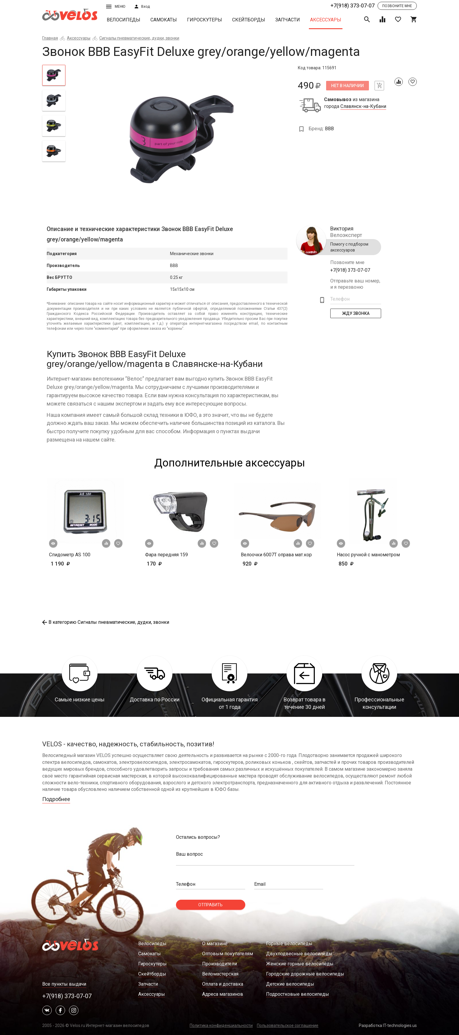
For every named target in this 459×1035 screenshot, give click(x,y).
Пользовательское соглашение (287, 1025)
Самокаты (163, 20)
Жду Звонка (356, 313)
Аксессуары (325, 20)
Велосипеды (123, 20)
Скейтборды (248, 20)
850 (363, 563)
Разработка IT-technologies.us (388, 1025)
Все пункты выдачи (64, 984)
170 (172, 563)
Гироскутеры (204, 20)
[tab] (54, 75)
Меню (115, 6)
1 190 (78, 563)
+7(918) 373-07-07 (353, 5)
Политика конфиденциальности (221, 1025)
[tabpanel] (181, 139)
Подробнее (56, 799)
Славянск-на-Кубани (363, 106)
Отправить (210, 904)
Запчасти (287, 20)
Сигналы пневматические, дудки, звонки (139, 38)
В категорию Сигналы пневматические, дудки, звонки (105, 622)
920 (267, 563)
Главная (50, 38)
